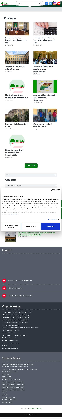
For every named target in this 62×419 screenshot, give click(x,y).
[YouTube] (58, 3)
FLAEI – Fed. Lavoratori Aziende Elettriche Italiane (14, 336)
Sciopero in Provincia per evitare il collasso (15, 67)
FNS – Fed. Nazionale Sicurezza (10, 341)
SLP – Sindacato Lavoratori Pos (10, 349)
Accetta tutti (50, 226)
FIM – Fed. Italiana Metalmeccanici (10, 326)
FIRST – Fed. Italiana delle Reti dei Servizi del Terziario (15, 321)
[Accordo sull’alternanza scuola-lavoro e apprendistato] (45, 52)
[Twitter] (50, 3)
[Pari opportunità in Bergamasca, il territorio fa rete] (17, 23)
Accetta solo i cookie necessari (11, 226)
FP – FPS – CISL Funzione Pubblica (10, 344)
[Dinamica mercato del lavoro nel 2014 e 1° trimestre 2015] (17, 136)
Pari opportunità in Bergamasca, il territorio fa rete (16, 40)
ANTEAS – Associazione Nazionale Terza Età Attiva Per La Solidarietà (19, 370)
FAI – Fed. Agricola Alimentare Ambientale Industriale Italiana (17, 313)
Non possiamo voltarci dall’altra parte (42, 125)
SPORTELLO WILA (7, 403)
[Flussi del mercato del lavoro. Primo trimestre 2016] (17, 81)
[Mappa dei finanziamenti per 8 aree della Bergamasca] (45, 81)
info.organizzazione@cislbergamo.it (22, 296)
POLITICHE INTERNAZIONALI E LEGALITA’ (12, 388)
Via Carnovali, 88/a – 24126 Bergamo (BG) (20, 281)
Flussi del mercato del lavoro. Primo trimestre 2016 (16, 96)
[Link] (4, 3)
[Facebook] (46, 3)
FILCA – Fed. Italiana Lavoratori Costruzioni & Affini (15, 323)
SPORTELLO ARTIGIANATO (9, 401)
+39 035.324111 (18, 289)
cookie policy (13, 214)
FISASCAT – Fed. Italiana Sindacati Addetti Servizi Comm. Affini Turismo (20, 328)
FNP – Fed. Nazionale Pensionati (10, 339)
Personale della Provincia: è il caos (16, 125)
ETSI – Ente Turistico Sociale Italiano (11, 380)
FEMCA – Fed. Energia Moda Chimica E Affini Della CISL (16, 318)
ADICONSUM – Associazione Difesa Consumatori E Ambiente (17, 365)
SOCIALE (4, 393)
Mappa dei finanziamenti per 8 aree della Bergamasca (44, 97)
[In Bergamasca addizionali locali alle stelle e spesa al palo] (45, 23)
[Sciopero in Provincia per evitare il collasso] (17, 52)
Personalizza (52, 220)
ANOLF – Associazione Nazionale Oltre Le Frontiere (15, 367)
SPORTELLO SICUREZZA (8, 398)
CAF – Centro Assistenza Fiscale (10, 372)
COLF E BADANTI (6, 375)
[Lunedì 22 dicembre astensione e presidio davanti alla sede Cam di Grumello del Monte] (10, 233)
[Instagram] (54, 3)
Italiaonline (35, 415)
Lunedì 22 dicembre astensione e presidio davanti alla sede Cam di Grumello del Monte (36, 234)
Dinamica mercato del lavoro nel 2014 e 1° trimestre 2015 (14, 152)
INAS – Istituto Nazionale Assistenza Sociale (13, 385)
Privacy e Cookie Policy (35, 409)
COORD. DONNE (6, 378)
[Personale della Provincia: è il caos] (17, 109)
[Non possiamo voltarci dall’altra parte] (45, 109)
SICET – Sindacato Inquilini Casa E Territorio (13, 390)
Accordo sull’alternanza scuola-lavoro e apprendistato (43, 69)
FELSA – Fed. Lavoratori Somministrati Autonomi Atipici (16, 315)
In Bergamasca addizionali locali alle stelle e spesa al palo (44, 40)
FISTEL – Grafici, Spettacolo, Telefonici (11, 331)
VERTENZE (5, 395)
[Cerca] (29, 3)
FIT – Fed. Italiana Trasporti (8, 333)
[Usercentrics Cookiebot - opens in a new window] (52, 190)
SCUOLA (4, 346)
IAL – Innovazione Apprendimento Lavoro (12, 383)
